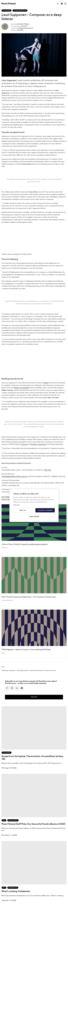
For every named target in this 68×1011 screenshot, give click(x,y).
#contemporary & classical (36, 670)
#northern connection (50, 670)
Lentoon (24, 444)
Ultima (45, 383)
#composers (12, 670)
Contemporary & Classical (19, 10)
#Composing (5, 670)
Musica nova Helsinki (21, 388)
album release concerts (14, 476)
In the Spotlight (6, 10)
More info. (47, 470)
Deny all (23, 510)
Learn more (16, 504)
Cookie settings (34, 516)
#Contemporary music (22, 670)
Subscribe (34, 697)
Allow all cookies (45, 510)
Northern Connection (38, 444)
